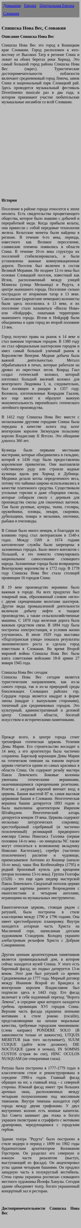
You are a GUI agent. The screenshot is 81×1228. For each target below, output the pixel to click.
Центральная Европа (56, 5)
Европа (30, 5)
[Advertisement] (40, 153)
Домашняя (12, 5)
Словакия (11, 13)
